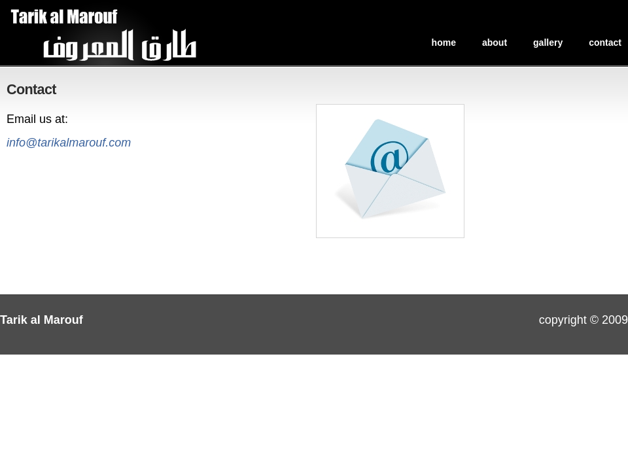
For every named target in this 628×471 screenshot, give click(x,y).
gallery (548, 42)
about (494, 42)
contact (605, 42)
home (444, 42)
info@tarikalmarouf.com (69, 142)
